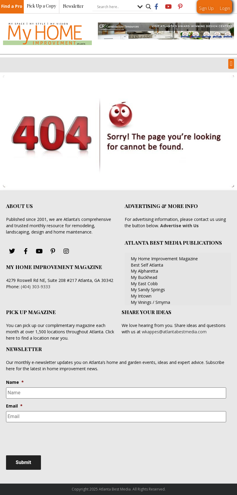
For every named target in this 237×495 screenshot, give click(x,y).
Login (225, 8)
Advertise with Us (179, 225)
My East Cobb (144, 283)
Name (15, 382)
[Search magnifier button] (148, 7)
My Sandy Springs (148, 289)
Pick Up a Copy (41, 6)
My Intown (141, 296)
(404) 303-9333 (35, 286)
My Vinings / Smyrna (150, 302)
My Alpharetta (144, 271)
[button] (231, 64)
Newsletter (73, 6)
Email (14, 405)
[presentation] (52, 438)
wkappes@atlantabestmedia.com (174, 332)
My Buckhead (144, 277)
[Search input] (115, 7)
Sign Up (206, 8)
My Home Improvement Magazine (164, 258)
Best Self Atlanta (147, 265)
